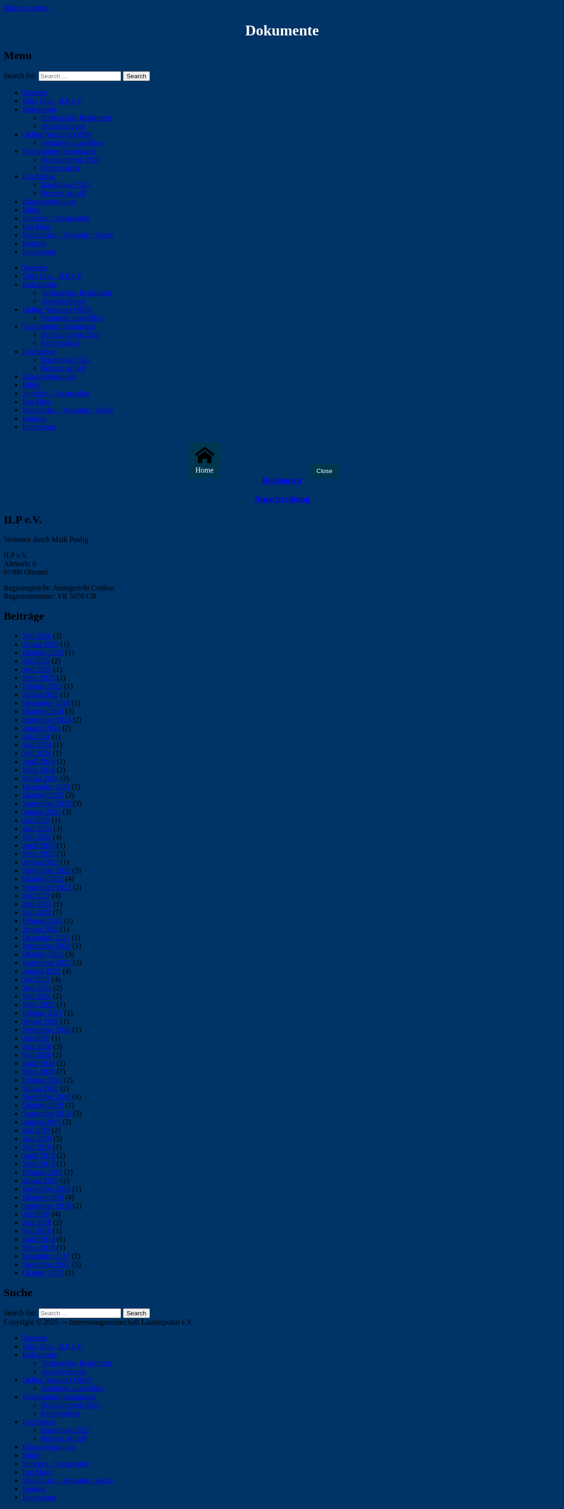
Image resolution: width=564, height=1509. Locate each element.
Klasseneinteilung (49, 201)
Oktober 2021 (42, 954)
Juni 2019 (37, 1139)
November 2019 (46, 1097)
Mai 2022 (36, 912)
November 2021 (46, 946)
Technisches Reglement (76, 118)
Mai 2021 (36, 996)
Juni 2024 (37, 745)
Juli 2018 (36, 1214)
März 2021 (38, 1004)
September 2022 (46, 887)
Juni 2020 (37, 1046)
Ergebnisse (38, 176)
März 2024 (38, 770)
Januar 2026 (40, 644)
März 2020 (38, 1072)
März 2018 (38, 1248)
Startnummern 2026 (71, 159)
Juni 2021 (37, 988)
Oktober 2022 (42, 879)
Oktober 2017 (42, 1273)
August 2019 (41, 1122)
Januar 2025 (40, 694)
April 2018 (38, 1239)
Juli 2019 (36, 1130)
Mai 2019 (36, 1147)
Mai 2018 (36, 1231)
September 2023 (46, 803)
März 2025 (38, 678)
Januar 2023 (40, 862)
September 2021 (46, 963)
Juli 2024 (36, 736)
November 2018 (46, 1189)
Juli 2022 (36, 896)
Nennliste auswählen (72, 143)
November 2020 (46, 1030)
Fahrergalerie (61, 168)
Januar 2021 (40, 1021)
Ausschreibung (63, 126)
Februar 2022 (42, 921)
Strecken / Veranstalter (56, 218)
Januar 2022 (40, 929)
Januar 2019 (40, 1180)
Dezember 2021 (46, 937)
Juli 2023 (36, 820)
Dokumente (39, 109)
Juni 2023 (37, 828)
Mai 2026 (36, 636)
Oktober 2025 (42, 652)
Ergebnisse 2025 (65, 185)
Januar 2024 (40, 778)
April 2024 (38, 761)
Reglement (282, 480)
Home (205, 460)
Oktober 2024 (42, 711)
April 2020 (38, 1063)
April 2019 (38, 1155)
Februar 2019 (42, 1172)
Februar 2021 (42, 1013)
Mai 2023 (36, 837)
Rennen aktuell (63, 193)
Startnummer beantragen (59, 151)
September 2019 (46, 1113)
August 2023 (41, 812)
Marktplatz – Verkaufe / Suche (67, 235)
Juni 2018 (37, 1222)
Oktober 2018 (42, 1197)
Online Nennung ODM (56, 134)
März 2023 (38, 854)
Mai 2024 (36, 753)
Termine (34, 92)
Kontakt (34, 243)
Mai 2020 (36, 1055)
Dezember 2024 (46, 703)
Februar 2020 (42, 1080)
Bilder (31, 210)
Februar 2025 (42, 686)
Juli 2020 (36, 1038)
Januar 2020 (40, 1088)
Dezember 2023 (46, 787)
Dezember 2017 (46, 1256)
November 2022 (46, 870)
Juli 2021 (36, 979)
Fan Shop (36, 226)
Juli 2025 (36, 661)
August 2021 (41, 971)
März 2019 (38, 1164)
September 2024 (46, 720)
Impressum (38, 252)
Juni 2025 (37, 669)
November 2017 (46, 1264)
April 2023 (38, 845)
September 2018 (46, 1206)
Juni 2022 (37, 904)
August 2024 (41, 728)
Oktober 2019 (42, 1105)
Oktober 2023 (42, 795)
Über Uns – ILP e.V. (52, 101)
